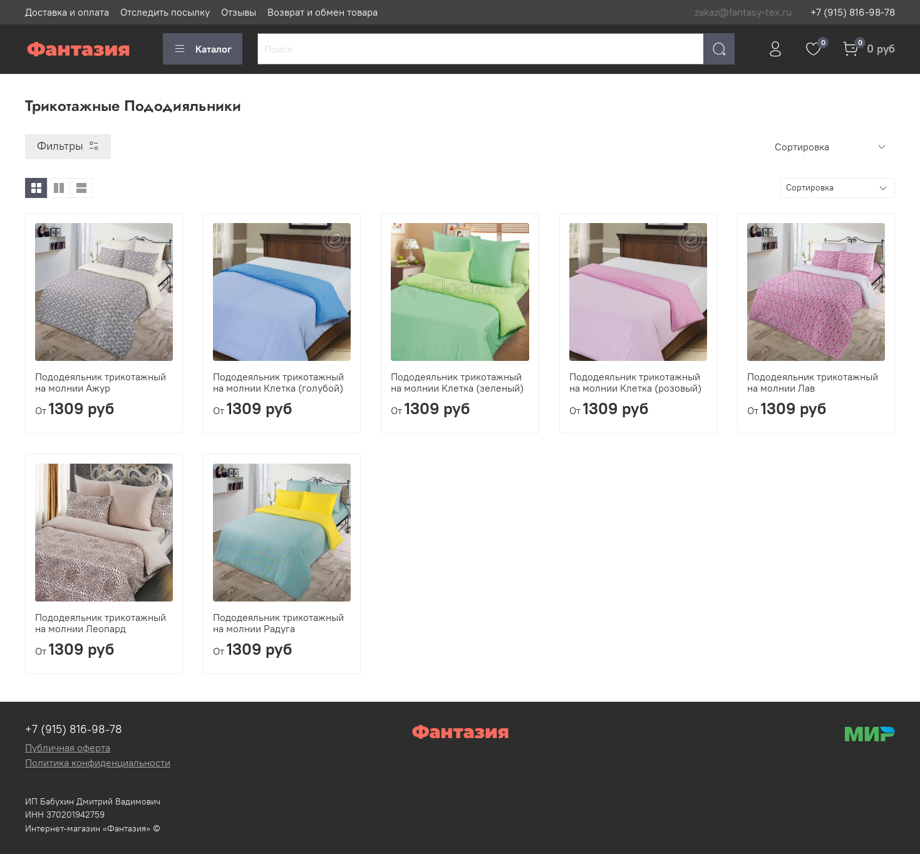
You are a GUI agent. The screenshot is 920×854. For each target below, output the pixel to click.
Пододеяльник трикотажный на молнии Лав (812, 382)
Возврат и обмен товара (322, 12)
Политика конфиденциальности (97, 762)
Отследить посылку (165, 12)
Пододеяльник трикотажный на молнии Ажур (100, 382)
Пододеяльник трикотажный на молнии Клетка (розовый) (635, 382)
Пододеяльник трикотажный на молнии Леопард (100, 623)
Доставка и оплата (67, 12)
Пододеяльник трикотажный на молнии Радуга (278, 623)
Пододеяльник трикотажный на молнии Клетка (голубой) (278, 382)
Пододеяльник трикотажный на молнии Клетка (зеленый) (457, 382)
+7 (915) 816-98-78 (852, 12)
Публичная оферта (67, 747)
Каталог (202, 49)
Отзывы (238, 12)
